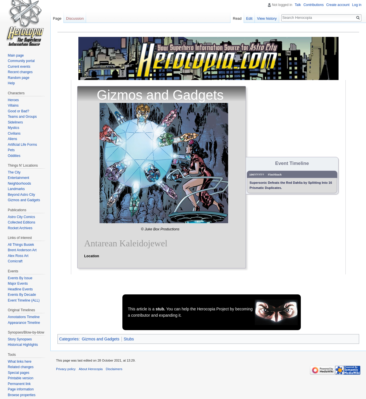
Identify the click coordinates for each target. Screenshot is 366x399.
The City (14, 172)
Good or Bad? (18, 111)
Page (57, 18)
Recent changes (20, 72)
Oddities (14, 156)
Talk (298, 5)
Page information (21, 389)
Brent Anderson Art (22, 250)
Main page (16, 55)
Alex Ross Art (18, 256)
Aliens (12, 139)
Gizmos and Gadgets (101, 339)
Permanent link (19, 384)
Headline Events (20, 289)
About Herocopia (91, 369)
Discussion (75, 18)
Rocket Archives (20, 228)
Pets (11, 150)
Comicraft (15, 261)
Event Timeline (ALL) (23, 300)
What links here (19, 362)
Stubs (129, 339)
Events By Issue (20, 278)
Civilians (14, 133)
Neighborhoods (19, 183)
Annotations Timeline (23, 317)
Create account (337, 5)
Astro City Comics (21, 217)
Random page (18, 78)
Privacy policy (65, 369)
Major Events (18, 284)
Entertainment (18, 178)
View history (267, 18)
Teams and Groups (22, 117)
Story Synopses (20, 339)
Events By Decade (22, 295)
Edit (249, 18)
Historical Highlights (23, 345)
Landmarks (16, 189)
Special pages (18, 373)
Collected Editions (21, 222)
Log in (356, 5)
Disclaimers (114, 369)
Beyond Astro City (21, 195)
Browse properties (21, 395)
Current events (19, 67)
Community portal (21, 61)
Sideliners (15, 122)
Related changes (20, 367)
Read (237, 18)
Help (11, 83)
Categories (69, 339)
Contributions (313, 5)
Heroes (13, 100)
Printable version (20, 378)
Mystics (13, 128)
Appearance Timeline (24, 323)
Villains (13, 105)
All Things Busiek (21, 245)
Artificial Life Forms (22, 145)
